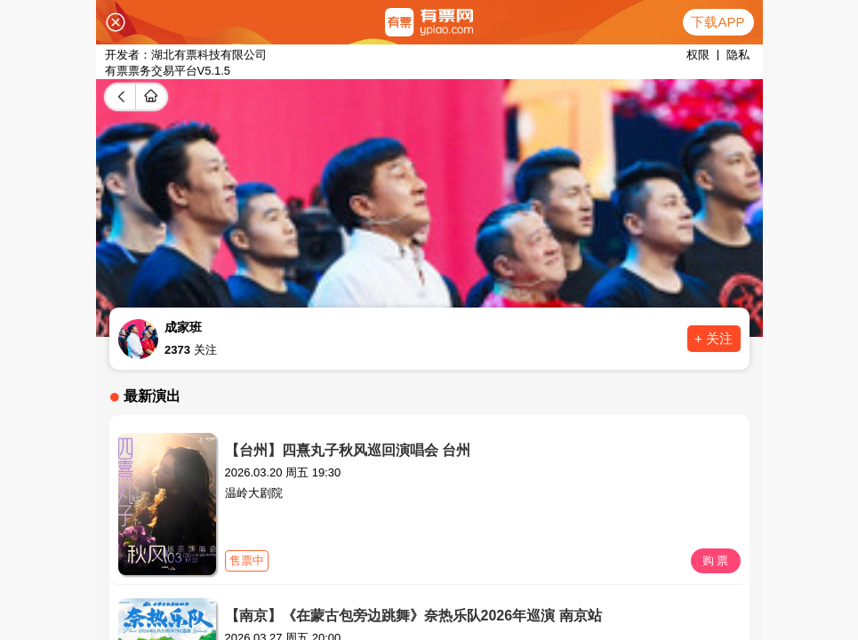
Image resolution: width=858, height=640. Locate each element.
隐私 (738, 54)
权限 (698, 54)
